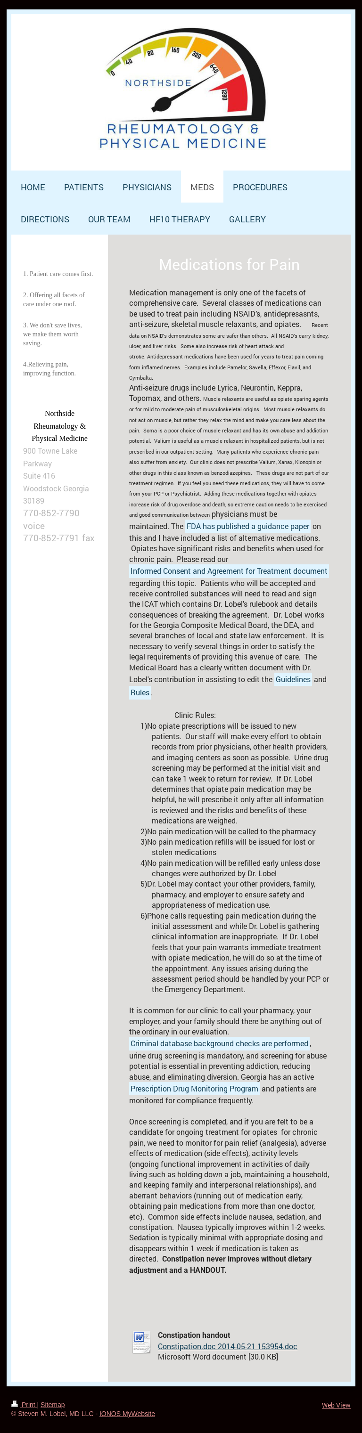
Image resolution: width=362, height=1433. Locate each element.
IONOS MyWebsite (127, 1413)
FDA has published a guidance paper (248, 526)
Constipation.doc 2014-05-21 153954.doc (227, 1346)
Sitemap (53, 1405)
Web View (336, 1404)
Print (24, 1405)
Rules (140, 692)
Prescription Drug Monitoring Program (194, 1088)
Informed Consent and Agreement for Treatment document (229, 571)
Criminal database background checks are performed (219, 1043)
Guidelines (293, 679)
